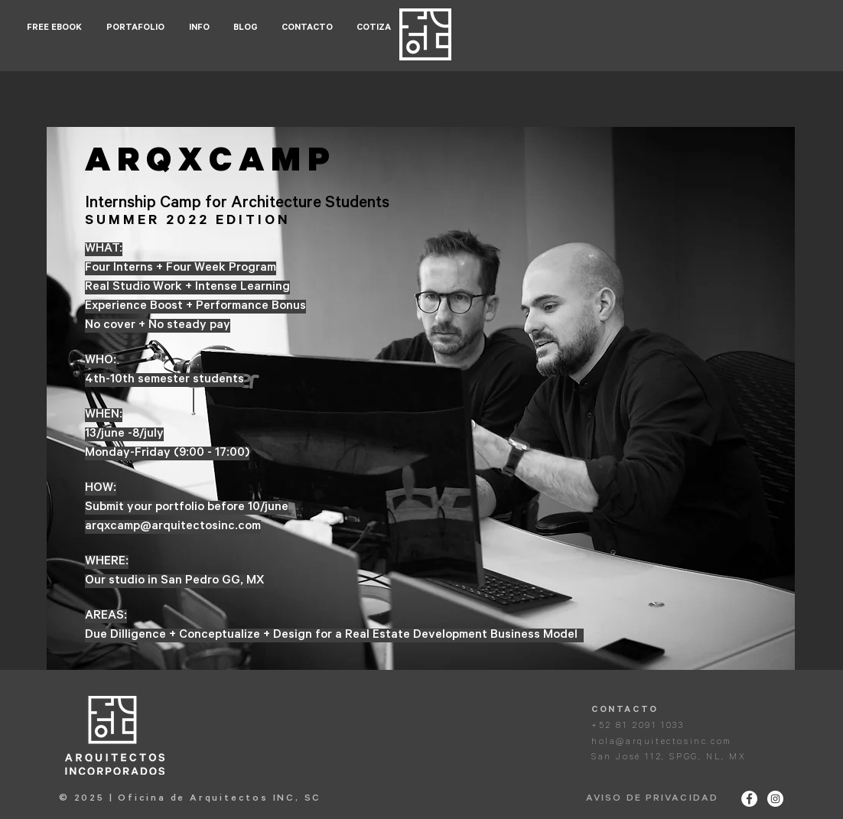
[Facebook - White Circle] (749, 799)
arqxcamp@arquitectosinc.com (173, 527)
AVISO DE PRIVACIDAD (652, 799)
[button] (136, 28)
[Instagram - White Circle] (775, 799)
